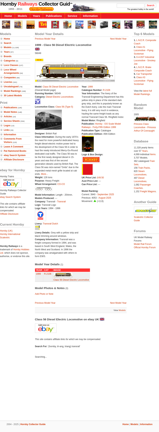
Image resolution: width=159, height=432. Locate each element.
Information (90, 15)
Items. (153, 154)
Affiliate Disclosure (14, 159)
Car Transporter (144, 74)
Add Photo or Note (44, 294)
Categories (9, 60)
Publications (54, 15)
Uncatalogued (11, 86)
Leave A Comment (13, 146)
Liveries (8, 82)
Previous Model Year (45, 38)
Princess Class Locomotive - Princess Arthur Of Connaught (145, 127)
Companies (10, 77)
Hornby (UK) (6, 230)
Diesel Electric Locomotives (60, 97)
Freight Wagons (148, 191)
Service (72, 15)
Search (7, 43)
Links (7, 130)
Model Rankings (12, 91)
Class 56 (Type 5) (64, 106)
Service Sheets (12, 121)
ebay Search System (15, 155)
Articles (8, 116)
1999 (90, 86)
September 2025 (105, 194)
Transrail (61, 201)
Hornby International (10, 234)
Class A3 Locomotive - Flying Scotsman (143, 80)
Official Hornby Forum (145, 247)
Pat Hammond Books (15, 151)
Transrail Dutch (50, 223)
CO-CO (61, 184)
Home (8, 15)
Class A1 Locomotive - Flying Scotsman (143, 50)
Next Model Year (118, 38)
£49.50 (100, 177)
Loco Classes (11, 65)
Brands (7, 56)
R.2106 (106, 90)
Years (36, 15)
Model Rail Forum (143, 244)
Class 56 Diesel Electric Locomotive (61, 86)
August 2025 (105, 198)
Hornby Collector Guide (33, 424)
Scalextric (5, 237)
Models (22, 15)
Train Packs (144, 168)
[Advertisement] (79, 390)
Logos (7, 125)
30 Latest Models (13, 95)
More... (44, 174)
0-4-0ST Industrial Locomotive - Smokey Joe (144, 60)
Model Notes (10, 112)
